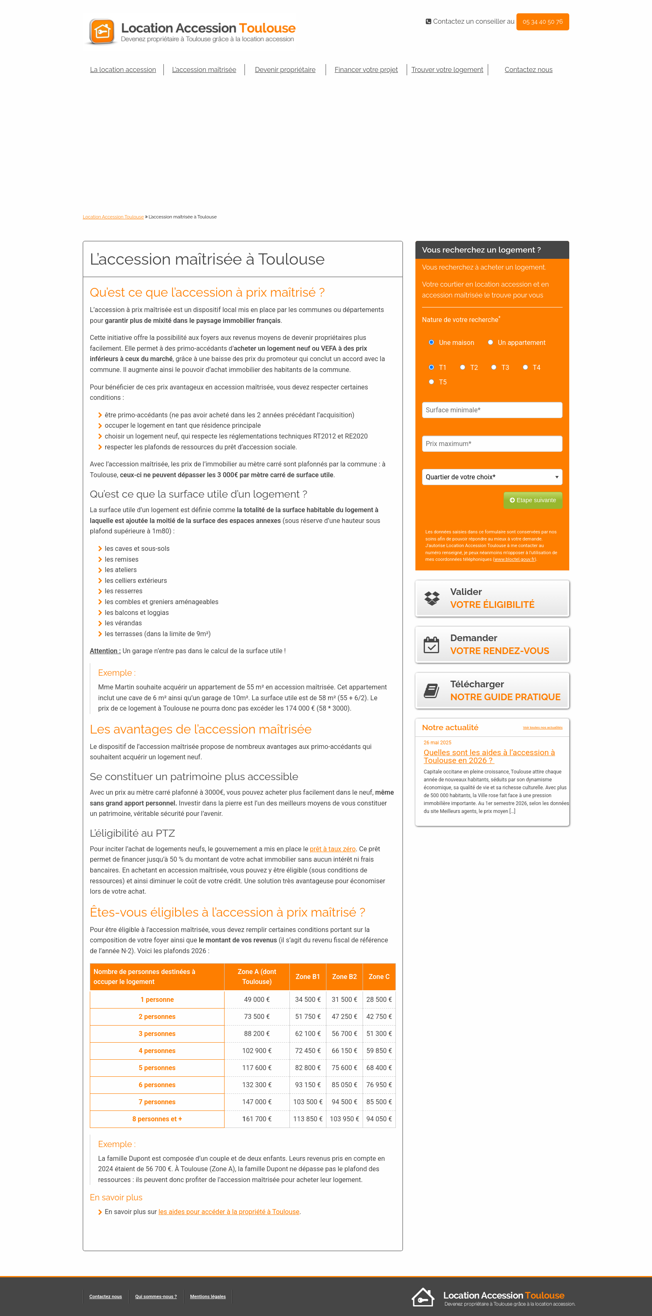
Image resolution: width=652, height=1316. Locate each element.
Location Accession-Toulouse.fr (201, 32)
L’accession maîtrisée (204, 70)
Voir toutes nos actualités (543, 727)
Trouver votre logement (448, 70)
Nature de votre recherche (461, 319)
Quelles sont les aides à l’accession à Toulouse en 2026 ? (489, 756)
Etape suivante (533, 500)
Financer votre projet (366, 70)
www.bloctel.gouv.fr (514, 559)
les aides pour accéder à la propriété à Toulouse (228, 1212)
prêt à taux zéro (333, 849)
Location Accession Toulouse (113, 217)
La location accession (123, 70)
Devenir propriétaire (285, 70)
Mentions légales (208, 1296)
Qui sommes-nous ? (156, 1296)
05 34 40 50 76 (543, 21)
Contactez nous (529, 70)
